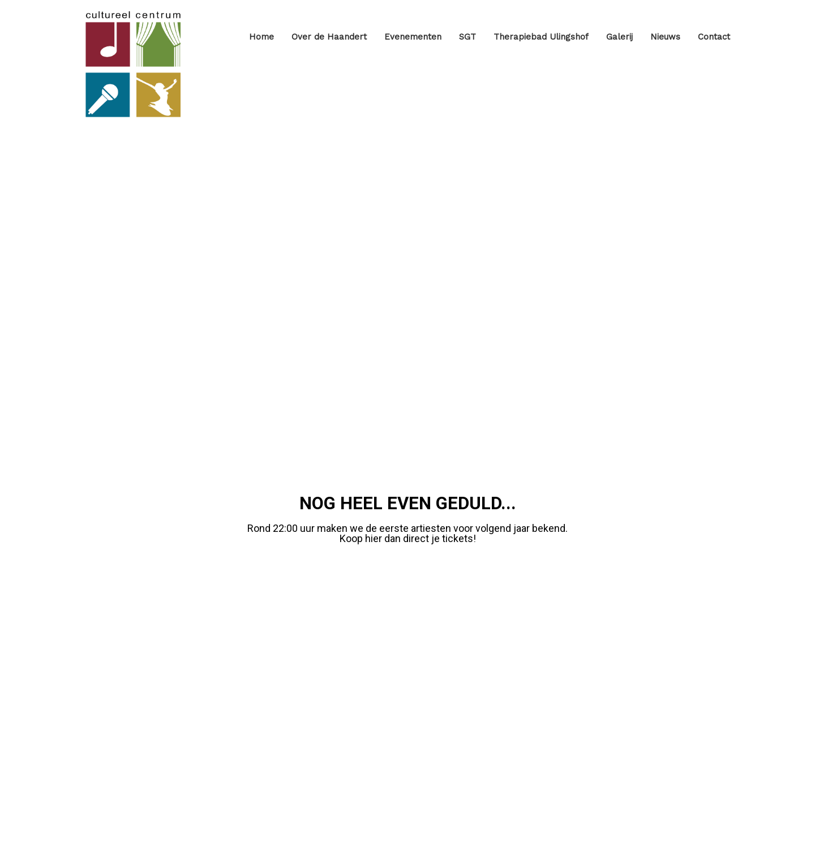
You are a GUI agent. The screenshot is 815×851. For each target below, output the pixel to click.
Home (261, 37)
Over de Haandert (329, 37)
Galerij (619, 37)
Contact (714, 37)
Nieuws (665, 37)
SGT (467, 37)
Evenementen (412, 37)
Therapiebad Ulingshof (541, 37)
